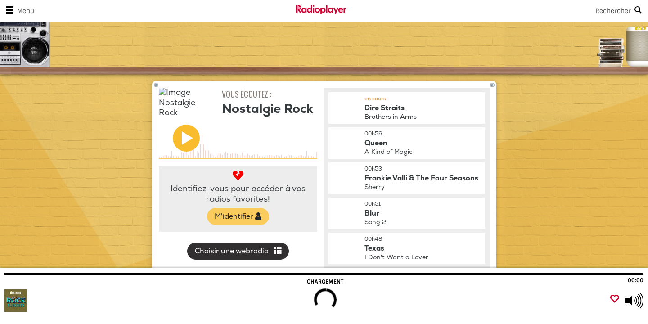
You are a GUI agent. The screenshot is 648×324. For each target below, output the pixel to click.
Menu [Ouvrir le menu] (18, 11)
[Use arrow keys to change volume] (635, 301)
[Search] (497, 10)
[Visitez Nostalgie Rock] (55, 300)
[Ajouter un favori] (615, 299)
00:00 (636, 280)
